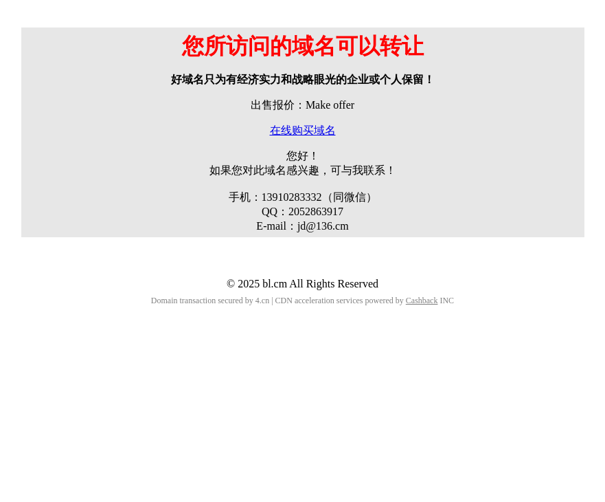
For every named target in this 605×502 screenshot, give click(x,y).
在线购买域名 (303, 130)
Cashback (422, 300)
